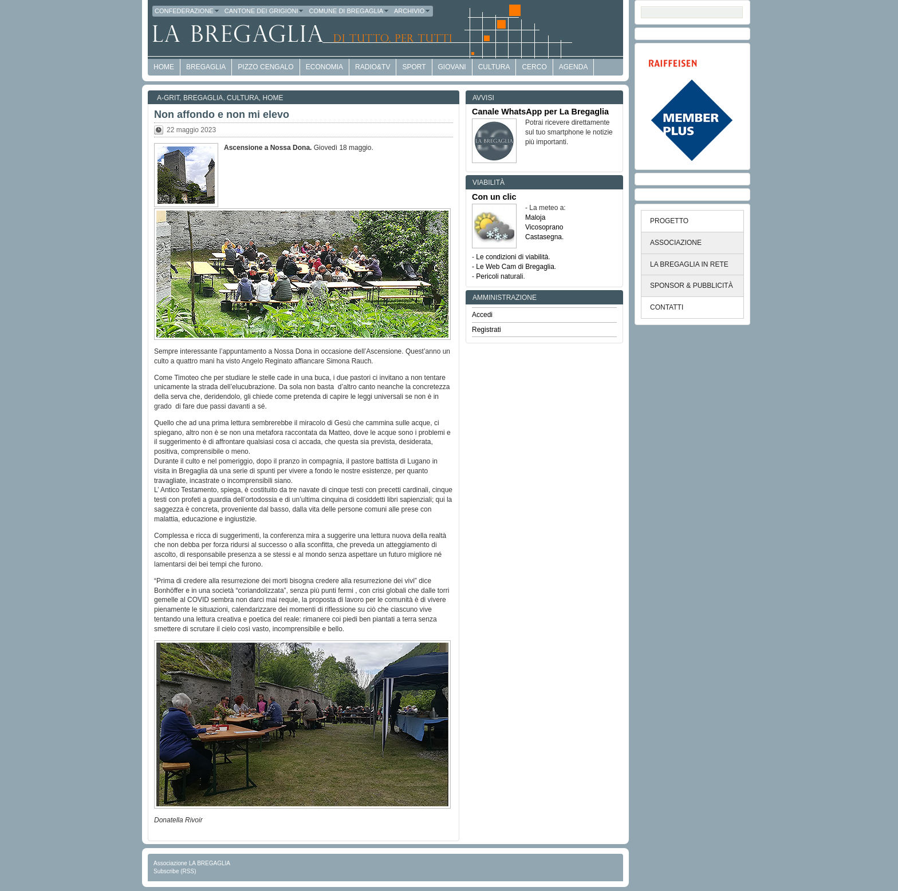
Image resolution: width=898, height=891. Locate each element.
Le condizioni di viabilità (512, 257)
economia (324, 67)
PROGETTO (669, 221)
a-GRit (168, 98)
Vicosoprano (544, 227)
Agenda (573, 67)
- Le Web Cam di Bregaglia (513, 267)
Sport (414, 67)
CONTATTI (666, 307)
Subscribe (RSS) (174, 871)
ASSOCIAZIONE (676, 243)
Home (273, 98)
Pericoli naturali (499, 276)
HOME (163, 67)
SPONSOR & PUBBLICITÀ (691, 286)
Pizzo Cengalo (265, 67)
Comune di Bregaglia (349, 10)
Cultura (494, 67)
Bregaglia (206, 67)
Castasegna (543, 237)
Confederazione (187, 10)
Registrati (486, 330)
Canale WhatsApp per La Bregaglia (540, 111)
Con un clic (494, 196)
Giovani (452, 67)
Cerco (534, 67)
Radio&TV (372, 67)
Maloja (535, 217)
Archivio (412, 10)
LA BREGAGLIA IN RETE (689, 264)
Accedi (482, 315)
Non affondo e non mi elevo (221, 114)
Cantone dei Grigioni (264, 10)
